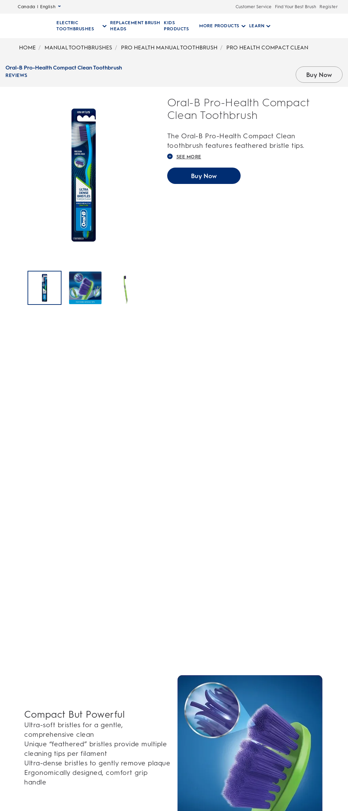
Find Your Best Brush (295, 6)
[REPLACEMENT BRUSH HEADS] (135, 26)
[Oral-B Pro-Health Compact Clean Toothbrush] (45, 288)
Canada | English (39, 6)
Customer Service (254, 6)
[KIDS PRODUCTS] (177, 26)
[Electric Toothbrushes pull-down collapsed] (81, 26)
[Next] (155, 288)
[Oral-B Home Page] (25, 26)
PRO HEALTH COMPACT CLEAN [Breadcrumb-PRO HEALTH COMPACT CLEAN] (267, 47)
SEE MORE (184, 157)
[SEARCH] (302, 26)
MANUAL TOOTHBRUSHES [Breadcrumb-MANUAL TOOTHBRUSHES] (78, 47)
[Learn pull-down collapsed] (256, 26)
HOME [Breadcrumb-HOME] (27, 47)
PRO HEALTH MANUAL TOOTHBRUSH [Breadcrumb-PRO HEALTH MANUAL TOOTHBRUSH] (169, 47)
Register (328, 6)
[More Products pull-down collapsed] (218, 26)
